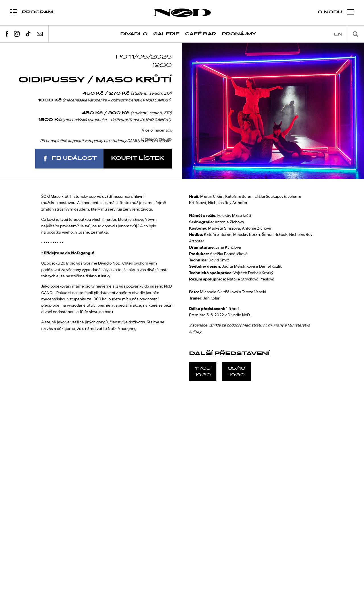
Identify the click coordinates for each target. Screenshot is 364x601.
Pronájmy (239, 34)
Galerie (166, 34)
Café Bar (200, 34)
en (338, 34)
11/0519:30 (203, 371)
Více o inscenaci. (157, 130)
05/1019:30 (236, 371)
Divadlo (134, 34)
